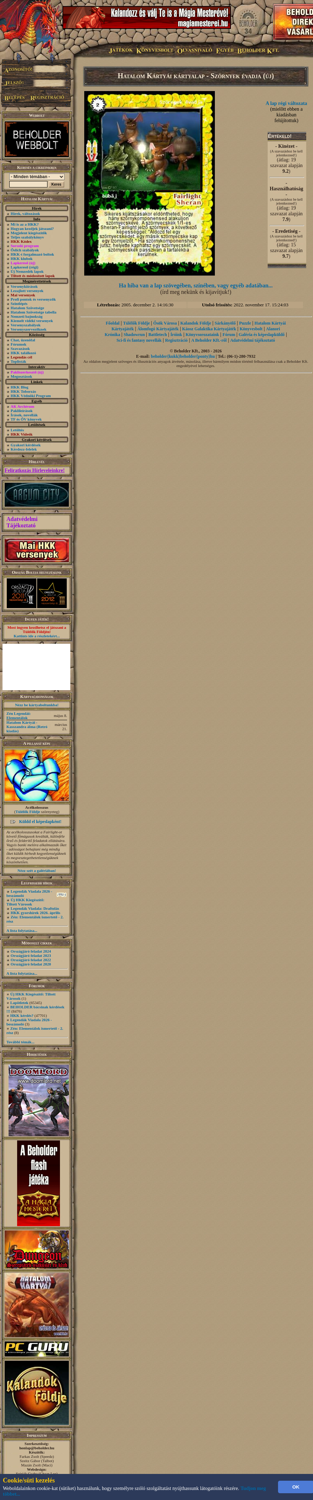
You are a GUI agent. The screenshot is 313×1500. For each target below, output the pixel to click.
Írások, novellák (24, 415)
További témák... (20, 1042)
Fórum (229, 334)
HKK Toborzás (23, 391)
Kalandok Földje (195, 323)
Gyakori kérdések (26, 445)
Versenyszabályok (26, 325)
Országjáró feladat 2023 (31, 955)
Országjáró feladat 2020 (31, 964)
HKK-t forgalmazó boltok (32, 254)
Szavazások (20, 348)
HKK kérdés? (22, 1015)
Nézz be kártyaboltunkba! (37, 705)
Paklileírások (22, 410)
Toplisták (18, 361)
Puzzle (245, 323)
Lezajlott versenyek (27, 291)
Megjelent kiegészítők (29, 233)
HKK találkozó (23, 353)
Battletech (157, 334)
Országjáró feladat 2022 (31, 960)
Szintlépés (19, 303)
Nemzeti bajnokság (27, 316)
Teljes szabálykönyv (27, 237)
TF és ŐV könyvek (26, 419)
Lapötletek (19, 1002)
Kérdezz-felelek (24, 449)
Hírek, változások (25, 213)
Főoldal (113, 323)
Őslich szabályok (25, 250)
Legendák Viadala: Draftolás (35, 908)
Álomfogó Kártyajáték (158, 328)
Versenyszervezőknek (28, 329)
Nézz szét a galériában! (36, 870)
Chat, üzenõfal (23, 340)
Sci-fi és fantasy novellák (138, 340)
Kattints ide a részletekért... (37, 636)
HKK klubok (21, 258)
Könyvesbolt (250, 328)
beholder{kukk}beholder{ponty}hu (183, 356)
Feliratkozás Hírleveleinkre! (35, 470)
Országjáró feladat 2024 (31, 951)
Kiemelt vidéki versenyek (32, 320)
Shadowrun (134, 334)
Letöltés (17, 430)
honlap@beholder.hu (36, 1448)
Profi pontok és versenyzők (33, 299)
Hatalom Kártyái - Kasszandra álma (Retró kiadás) (26, 726)
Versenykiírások (24, 286)
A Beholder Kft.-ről (209, 340)
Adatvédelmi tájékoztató (252, 340)
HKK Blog (20, 387)
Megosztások (21, 376)
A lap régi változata (286, 103)
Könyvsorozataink (202, 334)
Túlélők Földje (27, 811)
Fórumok (18, 344)
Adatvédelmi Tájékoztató (21, 522)
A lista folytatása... (21, 930)
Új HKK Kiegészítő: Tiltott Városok (25, 902)
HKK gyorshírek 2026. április (35, 912)
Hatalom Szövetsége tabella (33, 312)
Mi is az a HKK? (25, 224)
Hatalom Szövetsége (27, 308)
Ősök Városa (165, 323)
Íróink (176, 334)
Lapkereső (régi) (25, 267)
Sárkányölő (225, 323)
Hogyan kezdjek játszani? (32, 228)
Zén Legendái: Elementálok (18, 715)
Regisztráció (176, 340)
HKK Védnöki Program (31, 395)
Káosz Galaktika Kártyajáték (209, 328)
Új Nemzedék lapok (27, 271)
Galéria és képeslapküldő (262, 334)
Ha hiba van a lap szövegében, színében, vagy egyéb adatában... (196, 285)
